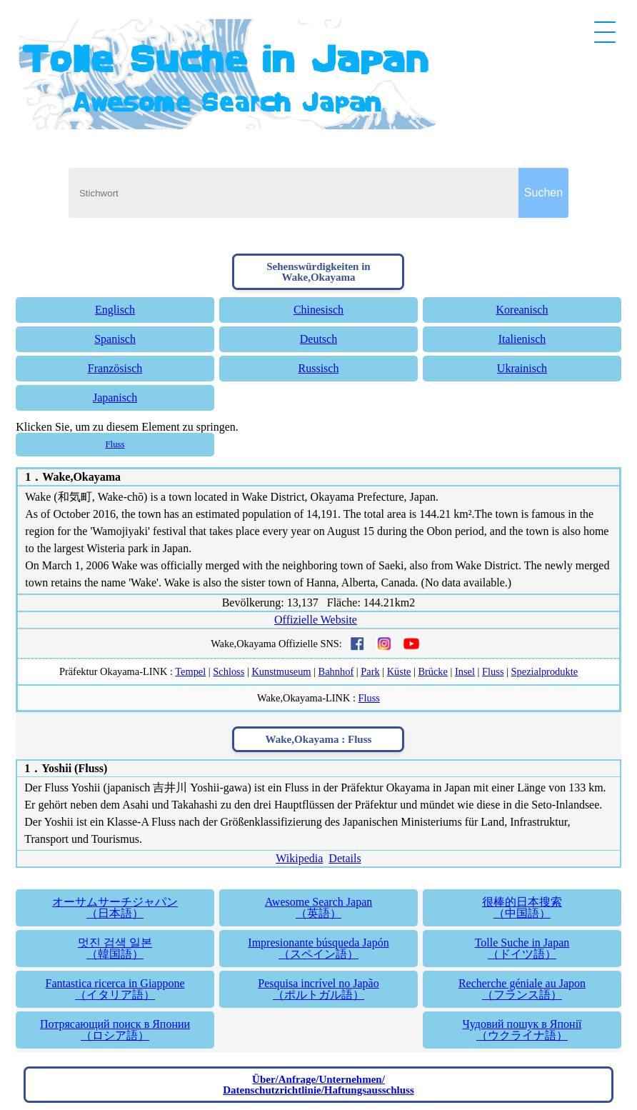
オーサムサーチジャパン (114, 907)
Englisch (115, 310)
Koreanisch (522, 310)
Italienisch (522, 339)
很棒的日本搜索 (521, 907)
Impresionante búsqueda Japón (318, 948)
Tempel (190, 671)
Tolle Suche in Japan (521, 948)
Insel (465, 671)
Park (370, 671)
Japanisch (115, 397)
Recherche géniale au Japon (521, 989)
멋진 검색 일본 (114, 948)
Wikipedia (299, 858)
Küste (399, 671)
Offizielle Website (315, 620)
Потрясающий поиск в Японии (114, 1029)
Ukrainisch (522, 368)
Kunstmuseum (281, 671)
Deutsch (318, 339)
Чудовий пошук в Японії (521, 1029)
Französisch (115, 368)
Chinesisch (318, 310)
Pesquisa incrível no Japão (318, 989)
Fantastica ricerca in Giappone (114, 989)
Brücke (433, 671)
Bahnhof (336, 671)
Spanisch (115, 339)
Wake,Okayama (81, 477)
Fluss (115, 444)
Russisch (319, 368)
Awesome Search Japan (318, 907)
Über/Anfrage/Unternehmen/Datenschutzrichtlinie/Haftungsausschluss (318, 1085)
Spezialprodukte (544, 671)
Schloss (228, 671)
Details (344, 858)
